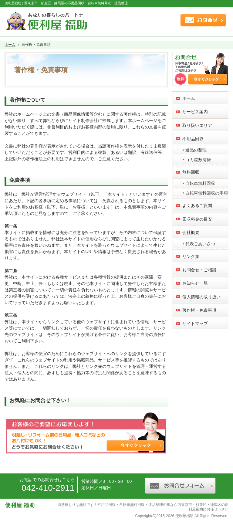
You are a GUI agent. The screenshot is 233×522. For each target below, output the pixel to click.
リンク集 (190, 256)
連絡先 (171, 20)
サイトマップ (195, 323)
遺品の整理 (196, 149)
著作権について (27, 100)
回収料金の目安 (197, 219)
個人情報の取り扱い (201, 296)
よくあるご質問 (197, 205)
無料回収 (190, 172)
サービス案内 (195, 111)
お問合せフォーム (203, 20)
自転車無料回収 (200, 183)
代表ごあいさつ (200, 243)
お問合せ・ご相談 (199, 269)
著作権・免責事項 (199, 310)
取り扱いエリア (197, 125)
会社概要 (190, 232)
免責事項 (19, 180)
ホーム (188, 98)
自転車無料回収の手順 (206, 193)
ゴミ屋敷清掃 (198, 159)
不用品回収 (193, 138)
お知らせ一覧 (195, 283)
